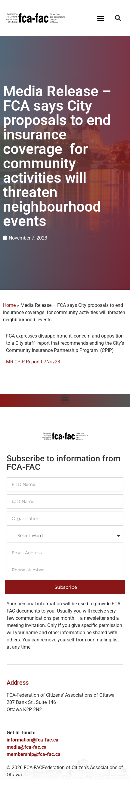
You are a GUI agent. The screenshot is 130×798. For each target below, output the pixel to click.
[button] (101, 18)
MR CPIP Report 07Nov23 (33, 362)
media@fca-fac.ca (27, 747)
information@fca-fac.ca (32, 740)
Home (9, 305)
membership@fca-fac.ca (33, 754)
